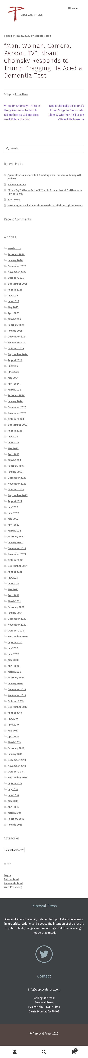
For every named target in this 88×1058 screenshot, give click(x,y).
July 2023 (13, 436)
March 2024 (14, 389)
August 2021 (15, 571)
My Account (14, 1052)
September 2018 (17, 777)
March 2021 (14, 601)
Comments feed (13, 883)
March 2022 (14, 530)
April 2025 (13, 313)
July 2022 (13, 507)
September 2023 (17, 424)
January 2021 (15, 613)
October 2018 (16, 771)
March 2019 (14, 742)
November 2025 (17, 272)
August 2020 (15, 642)
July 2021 (13, 577)
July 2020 (13, 648)
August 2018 (15, 783)
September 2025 (17, 283)
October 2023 (16, 419)
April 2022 (13, 524)
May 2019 (13, 730)
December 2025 (17, 266)
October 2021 (16, 560)
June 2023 (13, 442)
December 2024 (17, 336)
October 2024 (16, 348)
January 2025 (15, 330)
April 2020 (14, 666)
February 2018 (16, 818)
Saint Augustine (17, 184)
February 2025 (16, 325)
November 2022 (17, 483)
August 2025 (15, 289)
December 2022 (17, 477)
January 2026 (15, 260)
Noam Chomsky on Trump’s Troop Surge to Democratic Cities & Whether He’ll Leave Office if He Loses (66, 112)
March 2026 (14, 248)
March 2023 (14, 460)
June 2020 (13, 654)
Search (44, 1052)
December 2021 (17, 548)
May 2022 (13, 518)
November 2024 (17, 342)
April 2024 (14, 383)
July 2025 (13, 295)
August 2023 (15, 430)
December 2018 (17, 760)
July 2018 (13, 789)
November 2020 (17, 624)
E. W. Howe (14, 199)
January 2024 (15, 401)
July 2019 (13, 718)
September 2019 (17, 707)
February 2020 (16, 677)
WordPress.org (13, 887)
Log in (7, 875)
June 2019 (13, 724)
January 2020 (15, 683)
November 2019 (17, 695)
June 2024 (13, 372)
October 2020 (16, 630)
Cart (68, 1050)
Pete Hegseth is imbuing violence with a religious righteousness (45, 205)
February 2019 (16, 748)
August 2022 (15, 501)
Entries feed (11, 879)
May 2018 (13, 801)
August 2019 (15, 712)
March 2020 (14, 671)
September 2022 (17, 495)
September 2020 (18, 636)
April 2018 (13, 807)
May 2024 (13, 377)
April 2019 (13, 736)
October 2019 (16, 701)
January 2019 (15, 754)
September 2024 (18, 354)
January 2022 (15, 542)
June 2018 (13, 795)
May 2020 (13, 660)
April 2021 (13, 595)
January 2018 (15, 824)
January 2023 (15, 471)
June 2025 (13, 301)
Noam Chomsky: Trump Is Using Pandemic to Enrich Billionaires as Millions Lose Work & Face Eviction (22, 112)
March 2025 (14, 319)
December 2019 (17, 689)
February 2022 (16, 536)
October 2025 (16, 277)
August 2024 (15, 360)
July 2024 (13, 366)
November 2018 (17, 766)
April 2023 (13, 454)
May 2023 (13, 448)
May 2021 (13, 589)
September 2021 (17, 566)
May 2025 (13, 307)
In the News (21, 94)
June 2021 (13, 583)
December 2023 (17, 407)
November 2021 (17, 554)
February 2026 (16, 254)
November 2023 (17, 413)
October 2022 (16, 489)
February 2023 (16, 466)
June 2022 (13, 513)
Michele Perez (42, 35)
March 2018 (14, 812)
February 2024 (16, 395)
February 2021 (16, 607)
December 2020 (17, 618)
